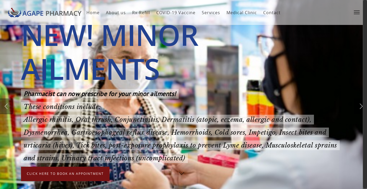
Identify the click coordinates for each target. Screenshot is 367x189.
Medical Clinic (239, 12)
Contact (269, 12)
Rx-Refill (139, 12)
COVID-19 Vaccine (173, 12)
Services (209, 12)
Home (90, 12)
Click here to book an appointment (65, 177)
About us (114, 12)
